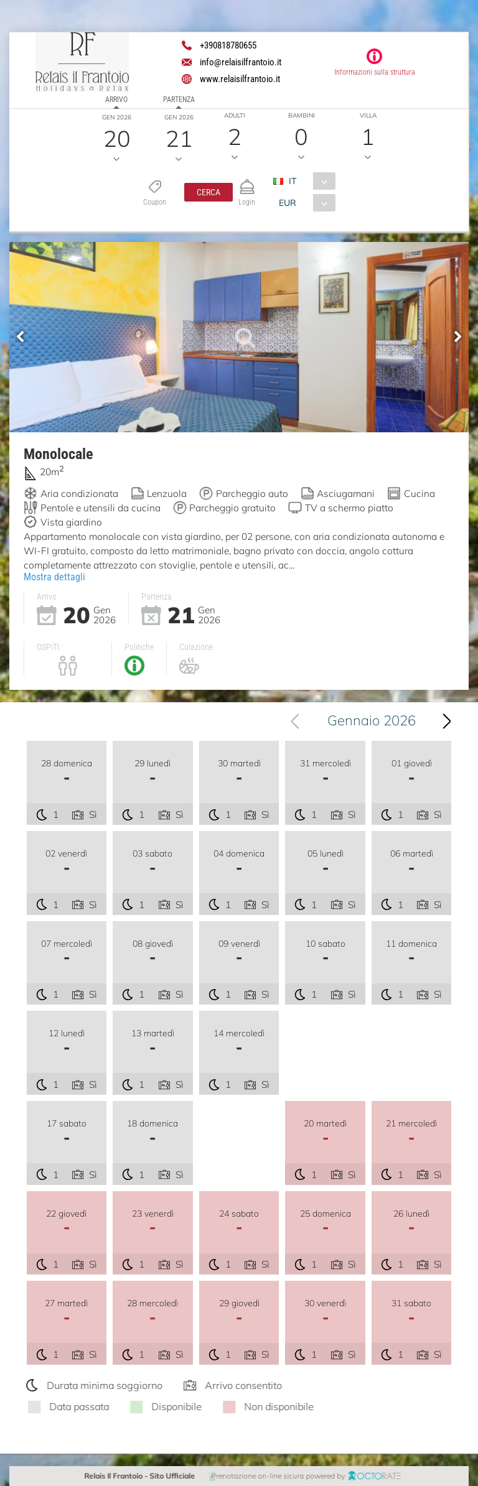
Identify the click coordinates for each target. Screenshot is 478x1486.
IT (292, 181)
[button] (208, 192)
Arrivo (116, 99)
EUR (287, 202)
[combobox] (309, 181)
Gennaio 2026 (375, 720)
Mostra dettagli (54, 576)
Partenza (179, 99)
